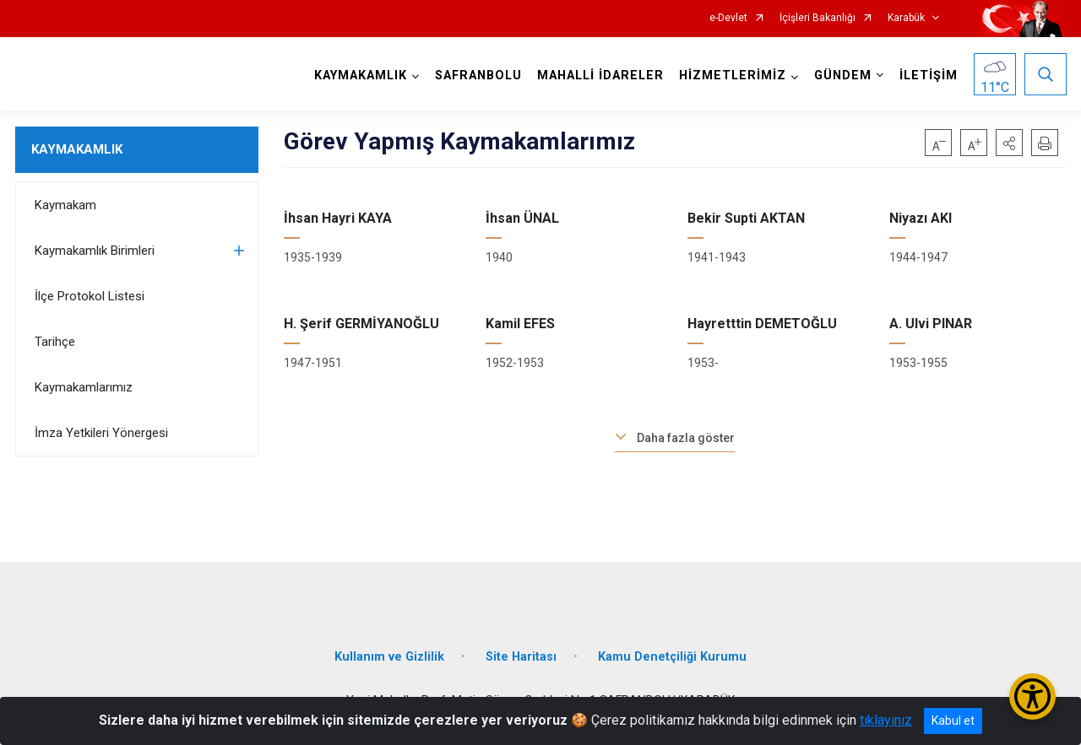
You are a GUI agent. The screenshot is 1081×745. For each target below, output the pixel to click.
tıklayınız (886, 720)
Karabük (906, 18)
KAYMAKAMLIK (76, 149)
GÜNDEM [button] (843, 75)
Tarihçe (55, 341)
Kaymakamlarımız (84, 387)
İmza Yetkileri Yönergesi (101, 432)
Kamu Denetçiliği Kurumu (672, 657)
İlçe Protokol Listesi (89, 296)
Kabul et (953, 720)
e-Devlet (728, 18)
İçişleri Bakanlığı (818, 18)
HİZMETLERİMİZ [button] (732, 75)
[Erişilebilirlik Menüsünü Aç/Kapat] (1032, 696)
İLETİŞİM (928, 75)
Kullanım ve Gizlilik (389, 657)
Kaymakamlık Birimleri (95, 250)
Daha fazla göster (686, 438)
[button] (1009, 142)
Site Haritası (521, 657)
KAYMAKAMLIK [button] (360, 75)
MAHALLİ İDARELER (600, 75)
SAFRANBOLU (478, 75)
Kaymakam (65, 205)
